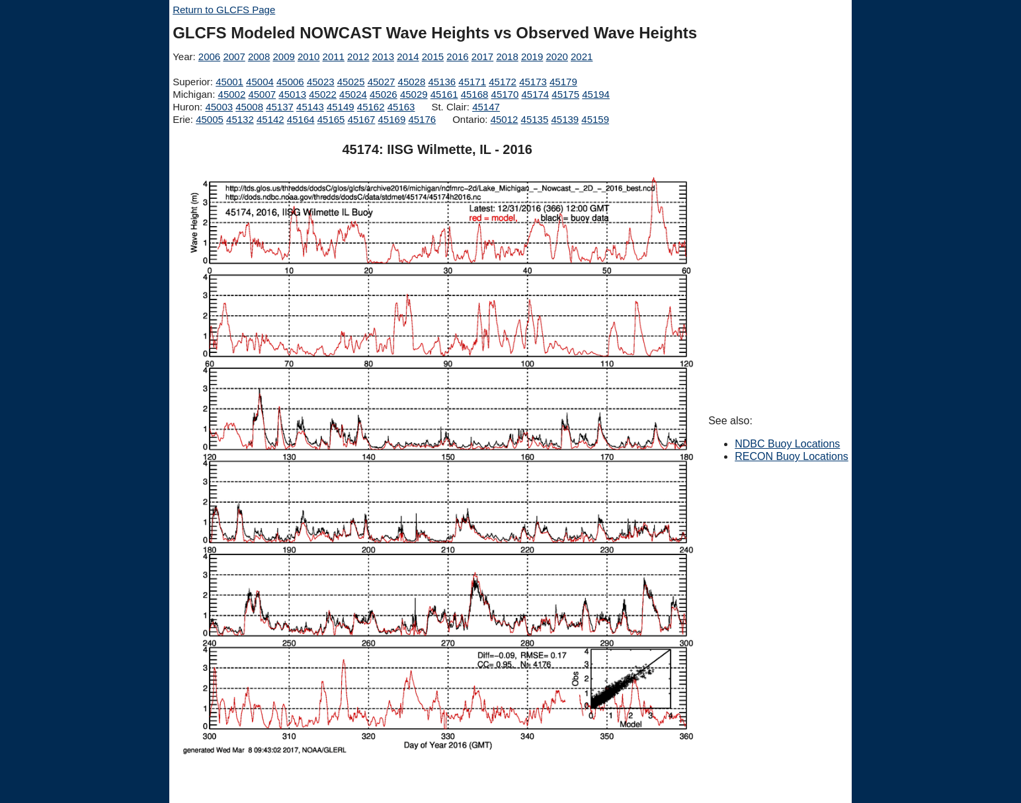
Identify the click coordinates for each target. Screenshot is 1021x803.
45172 (502, 81)
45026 (383, 94)
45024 (353, 94)
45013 (292, 94)
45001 (229, 81)
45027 (381, 81)
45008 (249, 106)
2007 (234, 56)
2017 (482, 56)
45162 (371, 106)
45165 (331, 119)
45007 (262, 94)
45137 (280, 106)
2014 (408, 56)
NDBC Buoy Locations (787, 443)
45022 (323, 94)
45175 (565, 94)
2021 (581, 56)
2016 (457, 56)
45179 (563, 81)
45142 (270, 119)
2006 (209, 56)
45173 (533, 81)
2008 (259, 56)
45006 (290, 81)
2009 (283, 56)
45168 (475, 94)
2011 (334, 56)
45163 (401, 106)
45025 (351, 81)
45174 (535, 94)
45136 (442, 81)
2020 (556, 56)
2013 (383, 56)
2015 (433, 56)
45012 (504, 119)
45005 (210, 119)
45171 (472, 81)
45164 (301, 119)
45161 (444, 94)
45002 (232, 94)
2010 (308, 56)
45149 (340, 106)
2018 (507, 56)
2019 (532, 56)
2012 (358, 56)
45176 (422, 119)
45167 (362, 119)
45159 (595, 119)
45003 (219, 106)
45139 (565, 119)
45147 (486, 106)
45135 (535, 119)
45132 (240, 119)
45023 (321, 81)
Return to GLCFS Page (224, 9)
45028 (412, 81)
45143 (310, 106)
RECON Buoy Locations (791, 456)
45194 (596, 94)
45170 (505, 94)
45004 (260, 81)
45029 (414, 94)
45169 (392, 119)
